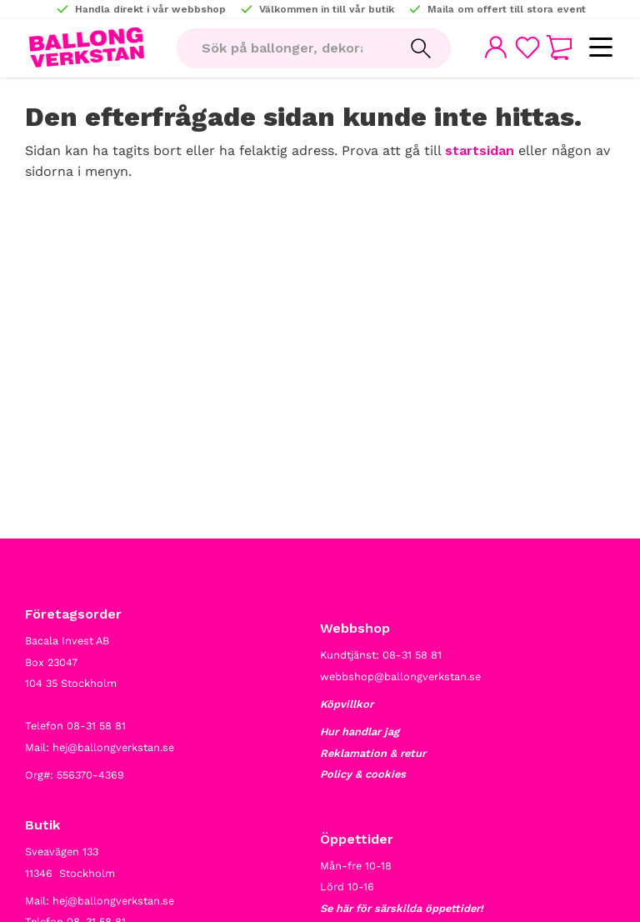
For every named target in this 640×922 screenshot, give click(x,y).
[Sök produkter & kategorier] (284, 48)
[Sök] (421, 48)
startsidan (479, 150)
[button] (600, 48)
